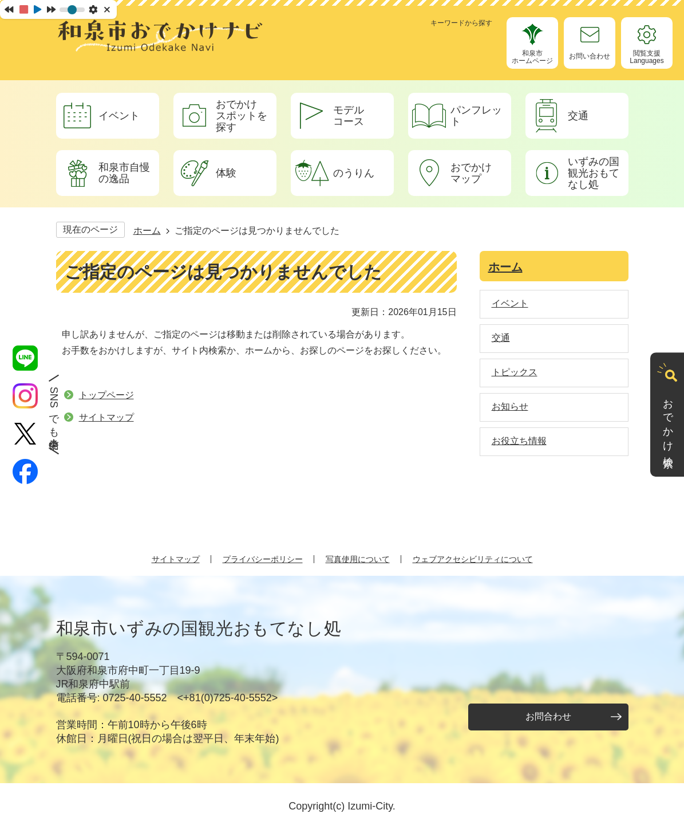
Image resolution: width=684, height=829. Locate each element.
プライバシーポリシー (263, 559)
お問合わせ (548, 716)
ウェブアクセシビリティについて (473, 559)
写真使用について (358, 559)
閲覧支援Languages (646, 57)
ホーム (147, 230)
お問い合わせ (589, 56)
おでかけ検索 (668, 422)
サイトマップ (106, 417)
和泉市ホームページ (532, 57)
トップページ (106, 395)
